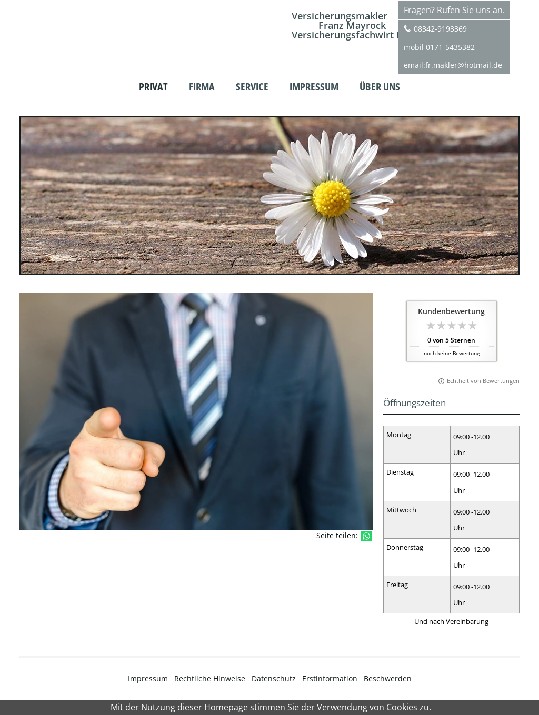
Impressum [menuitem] (314, 87)
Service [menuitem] (252, 87)
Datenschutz (274, 678)
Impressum (148, 678)
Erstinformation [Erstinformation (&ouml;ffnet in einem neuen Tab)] (329, 678)
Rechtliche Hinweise (209, 678)
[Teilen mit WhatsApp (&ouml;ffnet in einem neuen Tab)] (366, 536)
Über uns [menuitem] (380, 87)
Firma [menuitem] (202, 87)
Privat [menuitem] (153, 87)
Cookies (401, 707)
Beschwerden (388, 678)
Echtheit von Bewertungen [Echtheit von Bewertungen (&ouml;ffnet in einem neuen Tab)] (483, 381)
